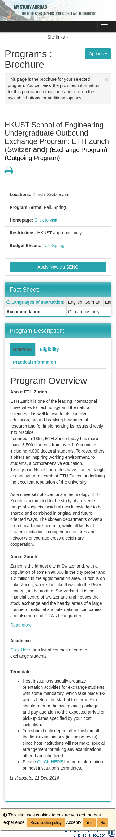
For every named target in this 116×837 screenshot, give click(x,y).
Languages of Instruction (37, 302)
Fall (46, 245)
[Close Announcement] (106, 79)
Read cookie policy (46, 823)
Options (98, 53)
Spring (58, 245)
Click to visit (45, 220)
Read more (21, 625)
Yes (89, 823)
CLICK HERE (50, 761)
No (102, 823)
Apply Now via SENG (57, 266)
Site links (58, 36)
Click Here (20, 649)
